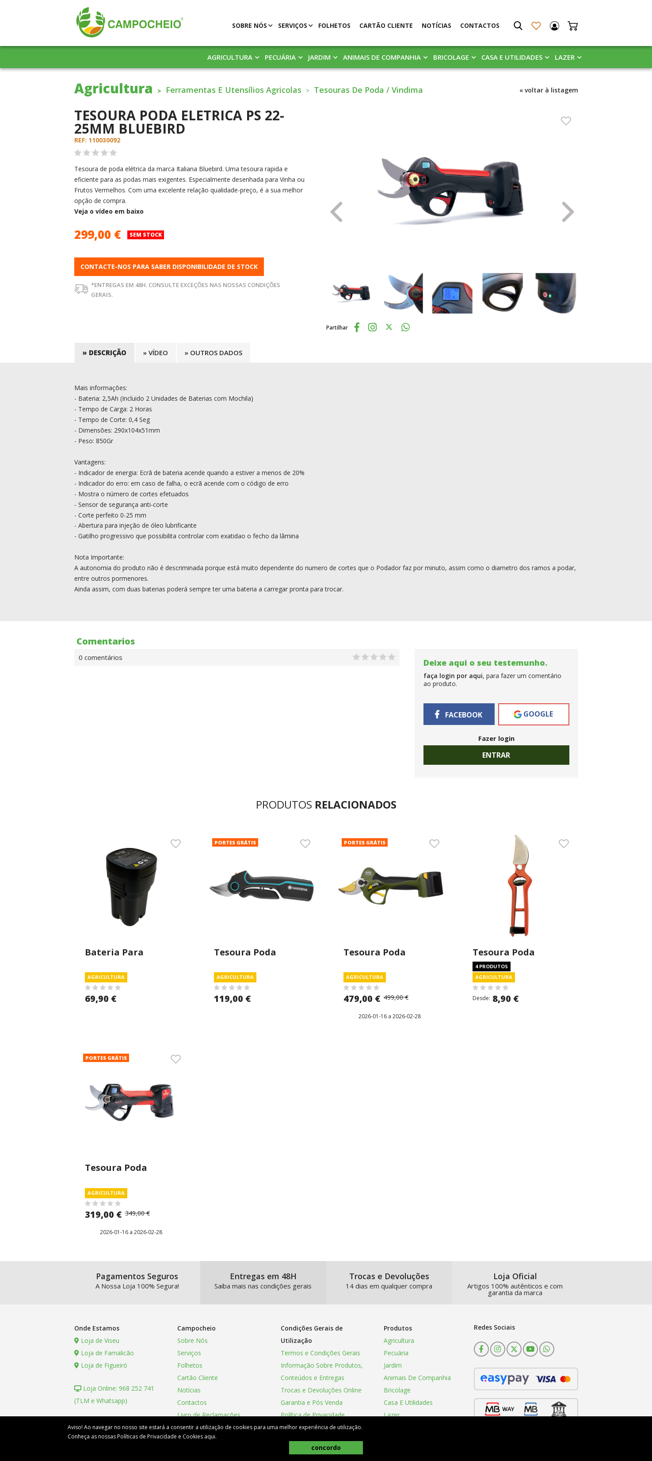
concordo (326, 1447)
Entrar (496, 755)
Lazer (565, 57)
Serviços (292, 25)
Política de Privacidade (313, 1415)
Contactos (479, 25)
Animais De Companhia (382, 57)
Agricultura (229, 57)
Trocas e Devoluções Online (321, 1390)
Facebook (458, 715)
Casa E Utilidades (511, 57)
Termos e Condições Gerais (320, 1353)
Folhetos (334, 25)
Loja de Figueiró (100, 1365)
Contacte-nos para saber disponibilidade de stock (169, 266)
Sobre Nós (249, 25)
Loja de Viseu (96, 1340)
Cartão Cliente (386, 25)
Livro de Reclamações (208, 1415)
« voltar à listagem (548, 90)
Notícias (436, 25)
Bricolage (451, 57)
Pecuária (280, 57)
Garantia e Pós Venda (312, 1402)
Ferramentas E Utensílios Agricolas (233, 89)
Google (533, 714)
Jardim (319, 57)
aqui (209, 1436)
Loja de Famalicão (104, 1353)
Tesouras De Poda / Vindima (368, 89)
